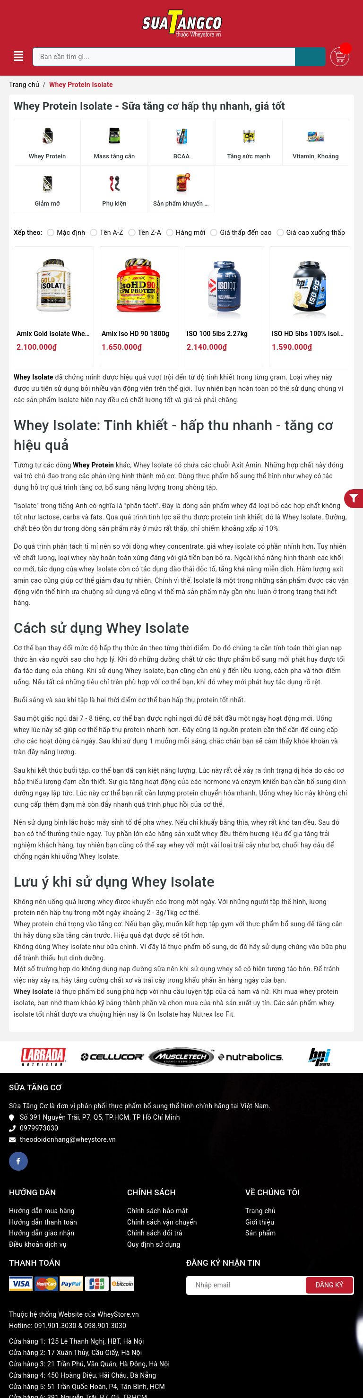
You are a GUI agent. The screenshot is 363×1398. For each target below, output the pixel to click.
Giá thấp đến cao (240, 232)
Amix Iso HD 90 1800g (135, 333)
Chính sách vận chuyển (162, 1222)
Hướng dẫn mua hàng (42, 1211)
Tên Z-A (144, 232)
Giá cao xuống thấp (311, 232)
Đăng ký (330, 1285)
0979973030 (39, 1128)
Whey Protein (93, 465)
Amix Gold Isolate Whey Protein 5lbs (72, 333)
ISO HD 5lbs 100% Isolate (310, 333)
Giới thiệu (259, 1222)
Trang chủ (260, 1211)
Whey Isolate (33, 377)
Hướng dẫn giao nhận (41, 1233)
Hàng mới (185, 232)
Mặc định (66, 232)
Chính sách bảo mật (157, 1211)
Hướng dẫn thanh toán (43, 1222)
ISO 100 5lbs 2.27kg (217, 333)
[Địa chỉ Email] (270, 1285)
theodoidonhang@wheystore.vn (68, 1139)
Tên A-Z (106, 232)
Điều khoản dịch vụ (38, 1244)
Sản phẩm (260, 1233)
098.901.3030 (105, 1325)
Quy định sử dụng (154, 1244)
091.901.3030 (56, 1325)
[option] (43, 1057)
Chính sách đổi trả (154, 1233)
